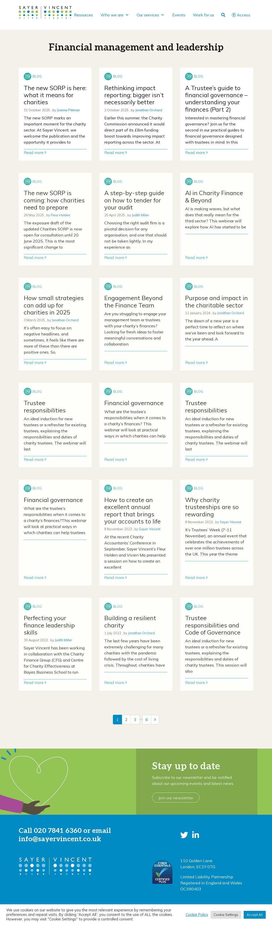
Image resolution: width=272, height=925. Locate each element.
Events (178, 14)
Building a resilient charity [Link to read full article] (130, 621)
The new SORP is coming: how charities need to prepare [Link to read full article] (54, 200)
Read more (35, 152)
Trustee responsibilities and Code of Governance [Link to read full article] (212, 625)
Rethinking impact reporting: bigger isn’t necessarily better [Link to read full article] (134, 95)
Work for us (203, 14)
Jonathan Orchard (148, 110)
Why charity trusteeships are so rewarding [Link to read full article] (212, 507)
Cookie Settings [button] (226, 915)
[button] (184, 835)
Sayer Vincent (149, 529)
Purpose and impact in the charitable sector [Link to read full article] (216, 301)
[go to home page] (45, 11)
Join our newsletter (175, 797)
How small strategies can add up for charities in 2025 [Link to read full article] (54, 305)
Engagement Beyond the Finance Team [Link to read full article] (133, 301)
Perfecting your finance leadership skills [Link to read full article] (49, 625)
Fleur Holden (60, 215)
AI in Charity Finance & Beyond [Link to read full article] (214, 196)
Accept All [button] (255, 915)
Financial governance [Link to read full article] (133, 403)
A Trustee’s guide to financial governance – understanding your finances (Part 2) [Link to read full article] (216, 98)
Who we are (115, 14)
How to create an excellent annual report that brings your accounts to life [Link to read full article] (132, 510)
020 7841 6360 (58, 831)
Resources (83, 14)
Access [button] (241, 14)
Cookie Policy (197, 914)
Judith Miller (140, 215)
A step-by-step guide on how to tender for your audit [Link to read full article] (134, 200)
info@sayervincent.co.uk (60, 839)
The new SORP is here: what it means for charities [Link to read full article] (55, 95)
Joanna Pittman (68, 110)
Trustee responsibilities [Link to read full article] (45, 406)
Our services (151, 14)
